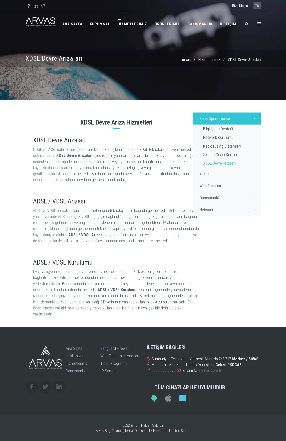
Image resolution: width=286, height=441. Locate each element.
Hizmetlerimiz (209, 59)
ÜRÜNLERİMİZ (167, 24)
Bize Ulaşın (240, 6)
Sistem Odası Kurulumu (222, 154)
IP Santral (108, 370)
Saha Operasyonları (228, 118)
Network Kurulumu (218, 137)
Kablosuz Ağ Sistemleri (222, 146)
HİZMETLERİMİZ (132, 24)
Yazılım (228, 173)
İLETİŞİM (228, 24)
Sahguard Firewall (114, 348)
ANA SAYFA (72, 24)
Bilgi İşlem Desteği (218, 128)
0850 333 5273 (164, 370)
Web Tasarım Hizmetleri (119, 355)
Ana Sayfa (74, 348)
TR (257, 6)
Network (228, 209)
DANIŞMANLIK (199, 24)
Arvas (186, 59)
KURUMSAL (100, 24)
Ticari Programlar (114, 363)
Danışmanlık (228, 197)
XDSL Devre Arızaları (219, 163)
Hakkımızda (75, 355)
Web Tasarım (228, 185)
